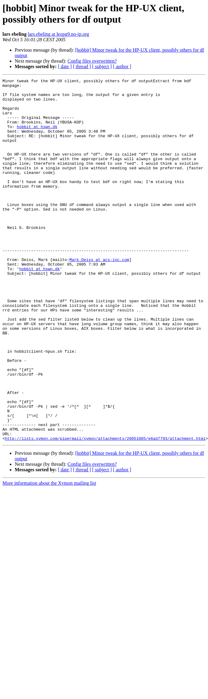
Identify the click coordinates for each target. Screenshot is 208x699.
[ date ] (65, 66)
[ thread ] (82, 66)
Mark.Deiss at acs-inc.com (99, 296)
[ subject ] (102, 66)
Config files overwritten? (92, 61)
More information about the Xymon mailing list (49, 550)
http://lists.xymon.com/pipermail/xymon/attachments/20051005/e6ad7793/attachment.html (105, 505)
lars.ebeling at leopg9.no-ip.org (58, 34)
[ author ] (122, 66)
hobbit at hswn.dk (37, 136)
